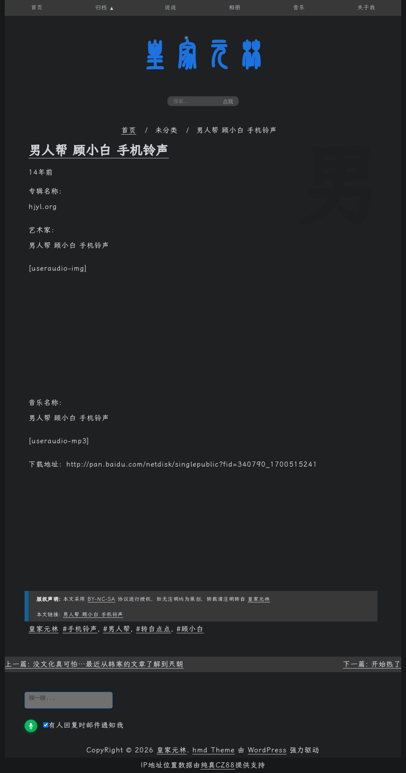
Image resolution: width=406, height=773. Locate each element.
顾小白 (192, 629)
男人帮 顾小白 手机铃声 (99, 150)
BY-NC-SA (101, 599)
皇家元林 (203, 55)
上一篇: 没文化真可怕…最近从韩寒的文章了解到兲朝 (94, 664)
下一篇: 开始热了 (372, 664)
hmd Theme (213, 750)
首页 (128, 130)
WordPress (267, 750)
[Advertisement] (203, 339)
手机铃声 (82, 629)
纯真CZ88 (218, 765)
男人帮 (119, 629)
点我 (228, 101)
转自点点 (156, 629)
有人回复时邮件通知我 (83, 725)
